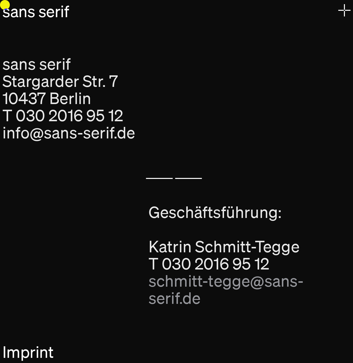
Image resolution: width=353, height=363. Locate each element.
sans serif (35, 11)
